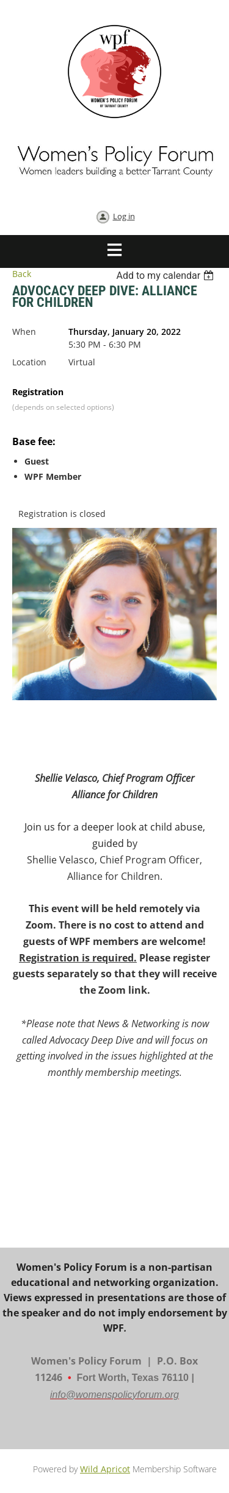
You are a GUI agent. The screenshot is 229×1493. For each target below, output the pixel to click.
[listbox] (166, 275)
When (24, 331)
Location (29, 362)
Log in (124, 216)
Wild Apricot (105, 1469)
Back (21, 273)
